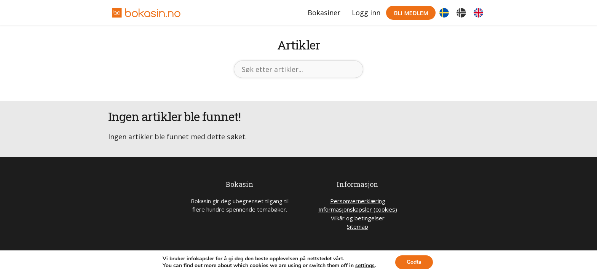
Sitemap (357, 226)
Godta (414, 262)
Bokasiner (324, 12)
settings (365, 265)
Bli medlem (411, 13)
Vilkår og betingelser (358, 218)
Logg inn (366, 12)
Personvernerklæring (357, 201)
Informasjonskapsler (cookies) (357, 209)
